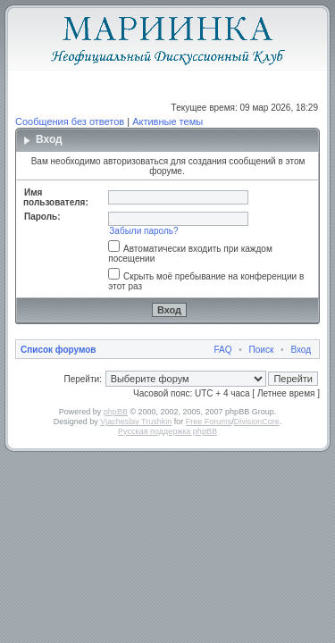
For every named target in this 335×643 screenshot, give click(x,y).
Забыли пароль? (143, 231)
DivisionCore (257, 421)
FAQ (223, 350)
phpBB (116, 411)
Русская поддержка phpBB (167, 431)
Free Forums (209, 421)
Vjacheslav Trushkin (136, 421)
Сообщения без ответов (69, 121)
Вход (300, 350)
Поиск (261, 350)
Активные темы (167, 121)
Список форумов (58, 350)
